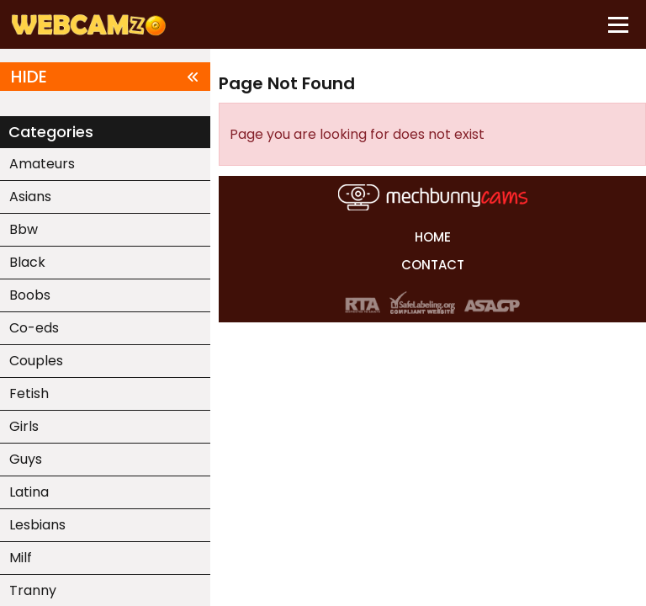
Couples (36, 360)
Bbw (23, 229)
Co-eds (34, 328)
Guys (25, 459)
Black (27, 262)
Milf (20, 557)
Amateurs (42, 163)
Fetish (29, 393)
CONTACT (432, 265)
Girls (24, 426)
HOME (433, 237)
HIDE (105, 76)
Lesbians (37, 524)
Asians (30, 196)
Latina (29, 492)
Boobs (29, 295)
